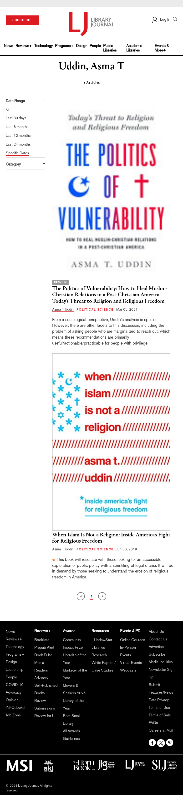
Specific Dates (17, 153)
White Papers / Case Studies (104, 666)
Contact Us (158, 639)
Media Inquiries (161, 662)
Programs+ (64, 45)
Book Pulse (43, 655)
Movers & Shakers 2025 (74, 689)
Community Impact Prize (73, 644)
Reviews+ (23, 45)
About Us (156, 631)
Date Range (15, 101)
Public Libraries (110, 47)
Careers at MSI (161, 730)
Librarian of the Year (74, 659)
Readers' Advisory (41, 674)
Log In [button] (161, 19)
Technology (43, 45)
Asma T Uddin (63, 309)
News (8, 45)
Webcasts (128, 670)
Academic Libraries (134, 47)
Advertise (156, 646)
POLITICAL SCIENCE (95, 309)
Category (13, 164)
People (95, 45)
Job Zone (13, 715)
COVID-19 (14, 684)
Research (99, 655)
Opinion (12, 700)
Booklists (41, 640)
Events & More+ (162, 47)
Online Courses (132, 640)
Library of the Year (73, 704)
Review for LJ (45, 716)
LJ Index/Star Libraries (102, 644)
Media (39, 662)
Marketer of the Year (75, 674)
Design (81, 45)
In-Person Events (128, 651)
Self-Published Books (46, 689)
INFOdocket (15, 707)
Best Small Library (71, 720)
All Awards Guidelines (71, 735)
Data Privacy (159, 700)
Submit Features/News (161, 688)
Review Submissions (44, 704)
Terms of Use (159, 707)
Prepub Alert (44, 647)
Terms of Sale (160, 715)
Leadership (14, 669)
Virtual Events (131, 662)
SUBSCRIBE (22, 20)
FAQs (153, 722)
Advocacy (13, 692)
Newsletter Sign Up (161, 673)
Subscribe (157, 654)
